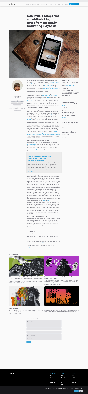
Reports (28, 4)
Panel (51, 377)
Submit (28, 342)
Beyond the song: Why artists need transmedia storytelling (69, 132)
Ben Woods (64, 117)
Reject (80, 391)
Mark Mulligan (64, 105)
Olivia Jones (64, 136)
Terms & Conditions (65, 380)
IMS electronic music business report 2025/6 (57, 307)
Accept (76, 391)
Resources (61, 4)
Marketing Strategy (17, 110)
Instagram (74, 382)
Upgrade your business (74, 4)
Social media (13, 101)
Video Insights (52, 4)
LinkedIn (73, 375)
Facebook (74, 380)
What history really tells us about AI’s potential (70, 123)
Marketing (21, 101)
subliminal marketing (32, 149)
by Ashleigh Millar (17, 91)
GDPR (62, 382)
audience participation (50, 86)
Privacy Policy (64, 377)
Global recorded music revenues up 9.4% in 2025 (69, 103)
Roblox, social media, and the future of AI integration (24, 277)
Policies (62, 375)
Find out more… (31, 171)
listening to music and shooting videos (50, 95)
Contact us (52, 382)
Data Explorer (36, 4)
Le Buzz (13, 77)
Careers (51, 380)
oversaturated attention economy (50, 88)
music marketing (14, 103)
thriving (47, 97)
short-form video (31, 86)
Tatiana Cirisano (65, 97)
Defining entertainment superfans (39, 158)
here (44, 200)
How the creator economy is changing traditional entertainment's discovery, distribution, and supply (70, 113)
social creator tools (48, 85)
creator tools (20, 103)
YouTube (73, 377)
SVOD (17, 101)
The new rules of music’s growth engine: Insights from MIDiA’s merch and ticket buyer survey (70, 93)
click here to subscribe (47, 243)
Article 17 (50, 114)
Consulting (44, 4)
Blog (66, 4)
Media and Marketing (17, 104)
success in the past (31, 144)
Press (62, 384)
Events (51, 375)
